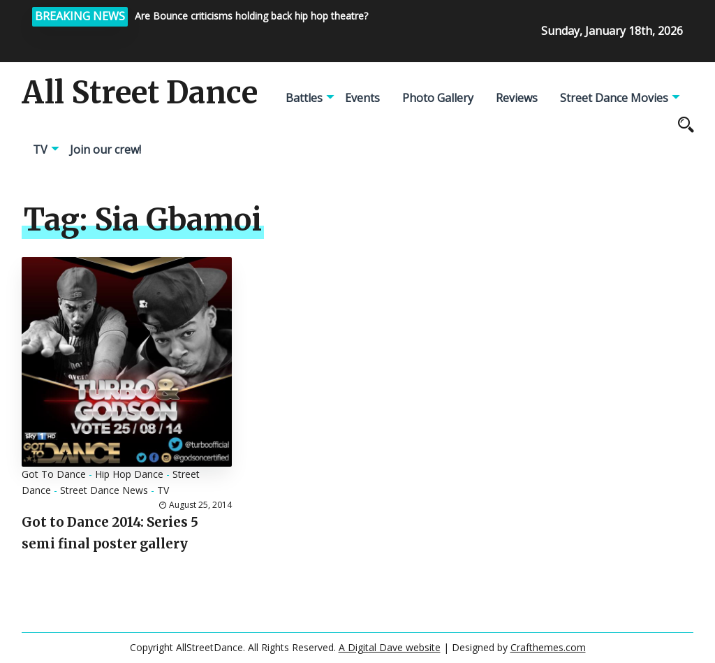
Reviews (517, 97)
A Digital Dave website (390, 647)
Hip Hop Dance (129, 474)
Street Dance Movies (614, 97)
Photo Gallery (437, 97)
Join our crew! (105, 149)
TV (40, 149)
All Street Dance (140, 93)
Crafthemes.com (548, 647)
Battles (304, 97)
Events (362, 97)
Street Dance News (104, 490)
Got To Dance (54, 474)
